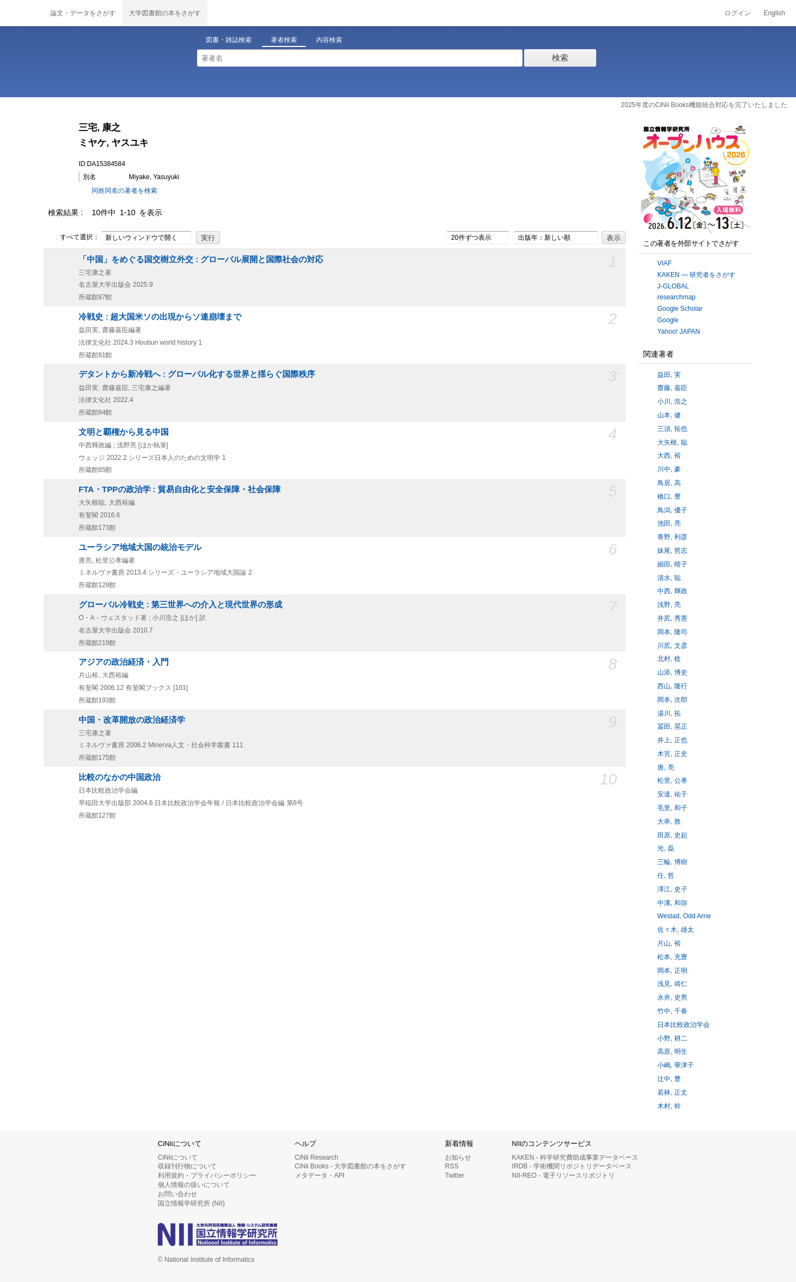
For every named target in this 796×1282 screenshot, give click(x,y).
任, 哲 (665, 875)
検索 (560, 57)
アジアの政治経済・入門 (124, 662)
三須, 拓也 (672, 429)
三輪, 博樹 (672, 862)
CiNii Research (316, 1157)
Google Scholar (680, 308)
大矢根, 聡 (672, 442)
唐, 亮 (665, 767)
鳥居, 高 (669, 483)
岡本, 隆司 (672, 632)
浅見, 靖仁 (672, 984)
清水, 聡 (669, 578)
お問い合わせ (177, 1194)
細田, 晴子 (672, 564)
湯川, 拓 (669, 713)
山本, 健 (669, 415)
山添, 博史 (672, 672)
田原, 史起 (672, 835)
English (774, 13)
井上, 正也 (672, 740)
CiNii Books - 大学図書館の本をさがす (351, 1166)
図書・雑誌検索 (229, 40)
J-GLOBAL (673, 286)
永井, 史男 (672, 997)
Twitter (454, 1175)
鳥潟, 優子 (672, 510)
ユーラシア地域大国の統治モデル (140, 547)
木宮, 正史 (672, 754)
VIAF (664, 263)
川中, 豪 (669, 469)
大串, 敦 (669, 821)
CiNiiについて (178, 1157)
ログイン (737, 13)
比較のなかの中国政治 (120, 777)
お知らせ (458, 1157)
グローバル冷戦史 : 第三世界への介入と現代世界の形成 (180, 604)
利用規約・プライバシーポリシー (207, 1175)
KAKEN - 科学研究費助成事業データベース (575, 1157)
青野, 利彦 (672, 537)
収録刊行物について (187, 1166)
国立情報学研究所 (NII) (191, 1203)
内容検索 (329, 40)
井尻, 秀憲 (672, 618)
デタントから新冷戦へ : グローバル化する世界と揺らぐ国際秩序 (197, 374)
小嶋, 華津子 (675, 1065)
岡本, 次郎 (672, 700)
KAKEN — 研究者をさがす (696, 275)
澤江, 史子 (672, 889)
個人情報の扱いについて (194, 1185)
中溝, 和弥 (672, 903)
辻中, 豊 (669, 1079)
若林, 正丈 (672, 1092)
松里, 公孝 (672, 780)
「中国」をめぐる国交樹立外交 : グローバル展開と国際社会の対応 (201, 259)
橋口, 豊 (669, 496)
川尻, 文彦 (672, 645)
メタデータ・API (319, 1175)
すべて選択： (73, 238)
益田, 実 (669, 375)
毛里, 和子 (672, 808)
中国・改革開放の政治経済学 (132, 720)
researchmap (676, 297)
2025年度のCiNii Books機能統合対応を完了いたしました (704, 105)
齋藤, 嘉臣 (672, 388)
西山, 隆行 (672, 686)
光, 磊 (665, 848)
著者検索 (284, 40)
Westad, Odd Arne (684, 916)
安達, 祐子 (672, 794)
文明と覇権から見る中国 (124, 432)
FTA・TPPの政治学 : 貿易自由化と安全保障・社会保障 (180, 489)
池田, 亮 (669, 523)
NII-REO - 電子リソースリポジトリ (563, 1175)
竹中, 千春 (672, 1011)
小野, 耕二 (672, 1038)
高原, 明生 (672, 1051)
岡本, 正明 (672, 970)
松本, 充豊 (672, 957)
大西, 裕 (669, 455)
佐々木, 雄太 (675, 930)
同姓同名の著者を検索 (124, 190)
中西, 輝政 (672, 591)
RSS (452, 1166)
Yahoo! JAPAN (678, 331)
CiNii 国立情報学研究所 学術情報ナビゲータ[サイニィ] (22, 13)
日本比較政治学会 (683, 1025)
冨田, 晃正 (672, 726)
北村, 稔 (669, 659)
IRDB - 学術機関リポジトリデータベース (572, 1166)
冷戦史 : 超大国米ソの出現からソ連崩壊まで (160, 316)
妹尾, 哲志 (672, 550)
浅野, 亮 (669, 604)
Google (668, 320)
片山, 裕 (669, 943)
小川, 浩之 (672, 401)
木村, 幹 (669, 1106)
